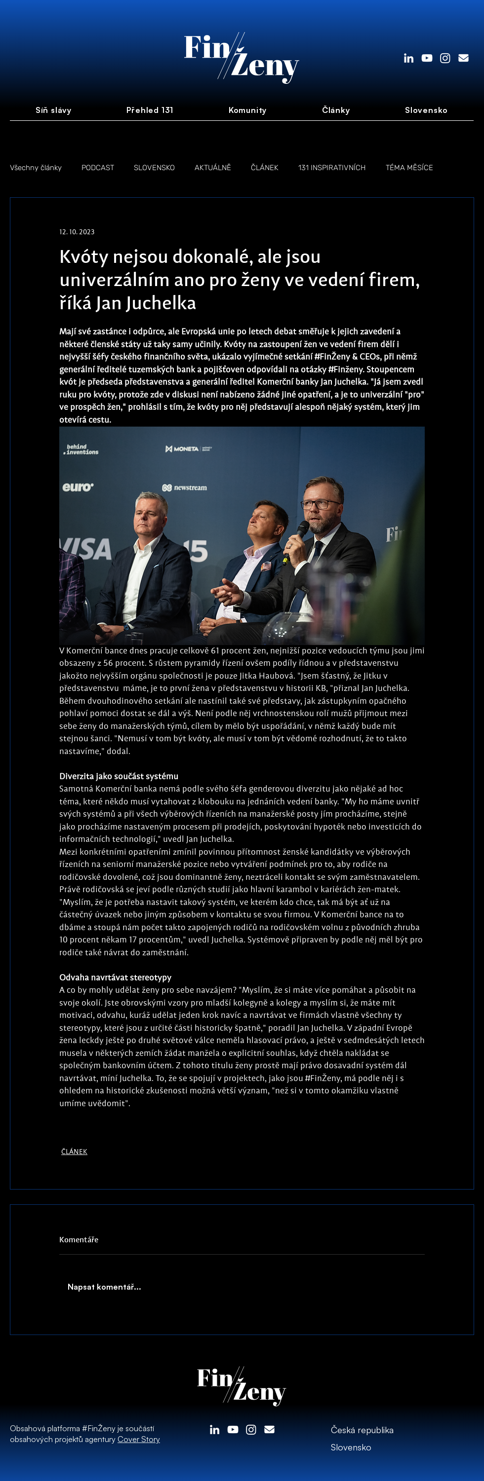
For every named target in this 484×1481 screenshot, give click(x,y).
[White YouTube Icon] (427, 58)
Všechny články (36, 167)
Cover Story (139, 1439)
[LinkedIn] (408, 58)
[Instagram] (445, 58)
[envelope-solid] (463, 58)
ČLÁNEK (265, 167)
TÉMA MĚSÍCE (409, 167)
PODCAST (97, 167)
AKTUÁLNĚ (213, 167)
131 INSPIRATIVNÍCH (332, 167)
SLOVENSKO (154, 167)
